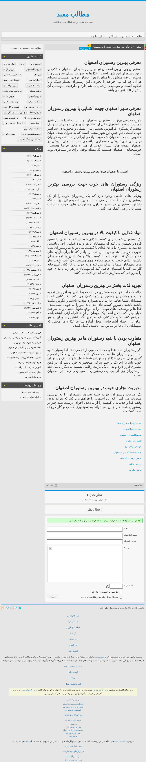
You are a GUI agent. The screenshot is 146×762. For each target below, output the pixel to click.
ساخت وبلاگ (139, 608)
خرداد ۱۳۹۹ (34, 203)
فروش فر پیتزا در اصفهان (131, 458)
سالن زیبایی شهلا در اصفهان (29, 372)
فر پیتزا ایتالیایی (135, 470)
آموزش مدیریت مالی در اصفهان (27, 367)
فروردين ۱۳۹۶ (33, 308)
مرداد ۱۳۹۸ (34, 213)
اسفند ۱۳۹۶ (34, 279)
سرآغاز (112, 36)
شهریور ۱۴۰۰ (33, 170)
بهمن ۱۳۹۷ (34, 227)
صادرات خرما (8, 64)
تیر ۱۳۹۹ (35, 198)
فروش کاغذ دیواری (33, 69)
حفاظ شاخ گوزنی (73, 627)
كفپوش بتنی (73, 651)
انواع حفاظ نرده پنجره (29, 397)
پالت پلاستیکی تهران (73, 684)
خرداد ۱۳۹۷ (34, 265)
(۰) (89, 495)
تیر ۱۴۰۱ (35, 165)
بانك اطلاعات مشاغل (73, 760)
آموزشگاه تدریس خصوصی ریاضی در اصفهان (22, 337)
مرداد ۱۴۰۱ (34, 161)
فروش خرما (36, 64)
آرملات (73, 633)
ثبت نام (100, 520)
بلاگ (129, 608)
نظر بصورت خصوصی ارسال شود (104, 592)
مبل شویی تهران (73, 733)
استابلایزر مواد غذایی (12, 75)
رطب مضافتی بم (34, 85)
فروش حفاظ (35, 112)
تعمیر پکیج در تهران (73, 720)
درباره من (127, 36)
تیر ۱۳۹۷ (35, 260)
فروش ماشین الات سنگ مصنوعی (27, 332)
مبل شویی (73, 724)
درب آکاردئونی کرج (100, 690)
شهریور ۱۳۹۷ (33, 251)
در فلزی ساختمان (10, 118)
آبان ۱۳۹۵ (34, 313)
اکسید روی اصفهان (134, 441)
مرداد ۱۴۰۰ (34, 175)
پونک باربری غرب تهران (73, 707)
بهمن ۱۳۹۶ (34, 284)
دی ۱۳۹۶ (35, 289)
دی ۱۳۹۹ (35, 194)
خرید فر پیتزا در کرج (133, 446)
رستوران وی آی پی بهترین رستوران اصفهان (118, 46)
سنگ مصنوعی (34, 101)
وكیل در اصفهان (73, 756)
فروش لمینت (8, 96)
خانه (139, 36)
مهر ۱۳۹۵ (34, 317)
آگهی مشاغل (73, 672)
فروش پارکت (8, 69)
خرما (23, 64)
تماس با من (97, 36)
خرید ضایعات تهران (33, 377)
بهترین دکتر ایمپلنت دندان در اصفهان (26, 352)
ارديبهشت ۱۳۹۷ (32, 270)
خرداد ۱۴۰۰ (34, 184)
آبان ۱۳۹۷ (34, 241)
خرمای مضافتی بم (33, 107)
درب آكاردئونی (73, 616)
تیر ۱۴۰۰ (35, 180)
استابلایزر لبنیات (34, 80)
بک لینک (27, 741)
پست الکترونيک (130, 535)
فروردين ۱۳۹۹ (33, 208)
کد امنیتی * (128, 585)
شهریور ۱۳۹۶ (33, 298)
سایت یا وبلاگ (130, 541)
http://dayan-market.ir (73, 666)
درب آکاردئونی (9, 112)
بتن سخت (73, 639)
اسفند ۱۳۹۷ (34, 222)
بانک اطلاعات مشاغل (30, 392)
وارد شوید (72, 520)
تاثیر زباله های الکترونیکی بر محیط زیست (24, 357)
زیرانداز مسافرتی (10, 101)
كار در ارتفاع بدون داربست (73, 751)
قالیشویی (73, 736)
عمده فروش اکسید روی (132, 429)
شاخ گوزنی (22, 112)
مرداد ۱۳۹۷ (34, 255)
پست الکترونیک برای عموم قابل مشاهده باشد (100, 597)
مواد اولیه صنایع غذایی (12, 91)
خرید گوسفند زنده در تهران (29, 362)
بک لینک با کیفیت (121, 741)
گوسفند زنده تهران (73, 710)
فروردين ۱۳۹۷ (33, 275)
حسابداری (100, 657)
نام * (126, 528)
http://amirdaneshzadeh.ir (73, 704)
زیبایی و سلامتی (73, 699)
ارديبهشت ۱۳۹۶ (32, 303)
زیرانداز (37, 75)
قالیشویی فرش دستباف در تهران (27, 342)
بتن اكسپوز (73, 645)
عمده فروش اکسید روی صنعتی (129, 423)
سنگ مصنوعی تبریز (32, 128)
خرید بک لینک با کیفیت (73, 746)
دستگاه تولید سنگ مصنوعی (29, 139)
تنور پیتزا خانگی (135, 464)
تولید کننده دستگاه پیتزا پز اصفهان (128, 452)
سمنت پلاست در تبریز (32, 134)
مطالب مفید (73, 14)
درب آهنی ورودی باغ (32, 118)
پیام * (126, 548)
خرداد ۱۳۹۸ (34, 218)
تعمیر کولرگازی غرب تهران (73, 715)
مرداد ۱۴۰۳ (34, 156)
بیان (105, 520)
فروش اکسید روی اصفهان (131, 435)
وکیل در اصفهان (10, 85)
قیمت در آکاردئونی (11, 107)
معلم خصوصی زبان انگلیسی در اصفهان (24, 347)
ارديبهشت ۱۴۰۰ (32, 189)
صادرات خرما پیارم (11, 80)
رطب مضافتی (35, 91)
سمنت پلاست (9, 134)
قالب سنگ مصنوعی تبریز (13, 123)
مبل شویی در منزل (73, 727)
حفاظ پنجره (36, 123)
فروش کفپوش (35, 96)
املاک (73, 678)
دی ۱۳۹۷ (35, 232)
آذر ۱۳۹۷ (35, 237)
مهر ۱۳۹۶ (34, 293)
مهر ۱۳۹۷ (34, 246)
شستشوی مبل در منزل (73, 730)
